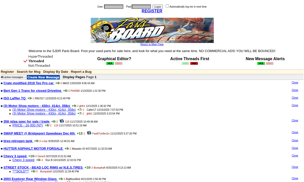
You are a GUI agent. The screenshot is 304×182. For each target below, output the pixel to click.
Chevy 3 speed (23, 160)
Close (295, 82)
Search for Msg (29, 72)
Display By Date (55, 72)
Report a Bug (81, 72)
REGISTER (152, 11)
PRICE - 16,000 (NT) (27, 125)
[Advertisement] (256, 120)
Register (7, 72)
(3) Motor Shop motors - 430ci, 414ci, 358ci (43, 109)
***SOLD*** (20, 171)
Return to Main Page (152, 44)
